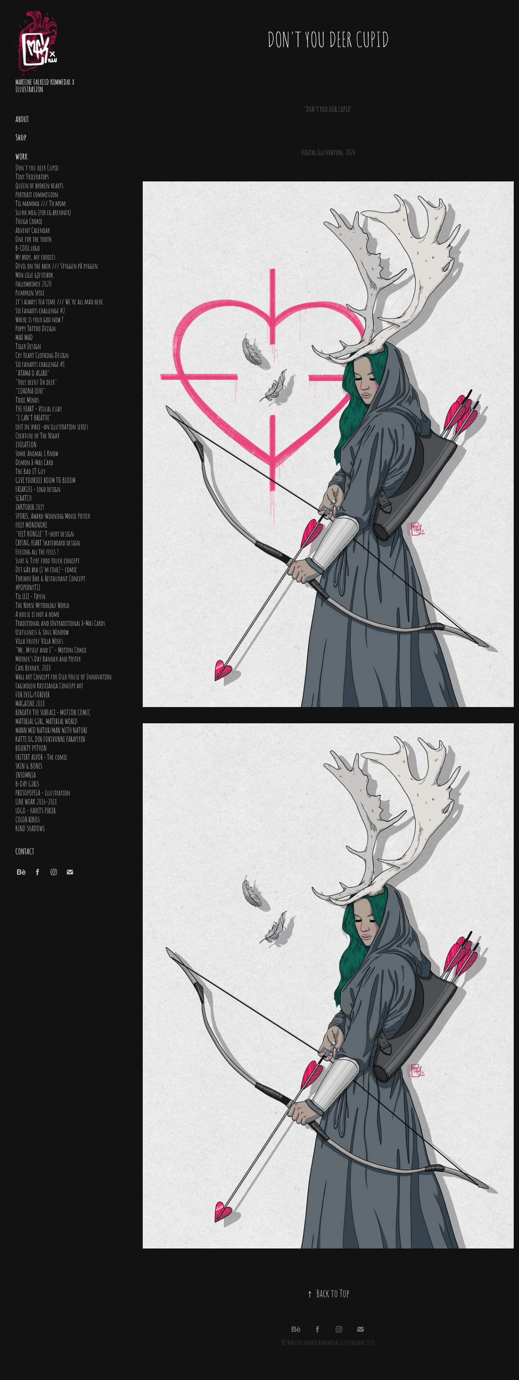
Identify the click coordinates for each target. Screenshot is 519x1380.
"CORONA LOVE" (30, 390)
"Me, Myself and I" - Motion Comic (51, 649)
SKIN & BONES (28, 765)
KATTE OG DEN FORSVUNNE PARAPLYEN (50, 739)
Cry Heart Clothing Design (42, 355)
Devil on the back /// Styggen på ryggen (56, 265)
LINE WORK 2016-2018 (36, 801)
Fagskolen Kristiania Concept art (49, 685)
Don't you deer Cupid (36, 167)
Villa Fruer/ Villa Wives (39, 640)
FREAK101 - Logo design (37, 489)
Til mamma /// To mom (40, 203)
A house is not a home (37, 614)
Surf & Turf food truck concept (47, 560)
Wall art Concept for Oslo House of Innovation (63, 676)
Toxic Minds (27, 399)
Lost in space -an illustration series (51, 426)
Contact (24, 850)
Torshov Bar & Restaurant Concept (50, 578)
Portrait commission (36, 194)
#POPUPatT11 (28, 587)
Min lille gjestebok (34, 274)
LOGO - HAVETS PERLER (35, 810)
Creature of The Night (37, 435)
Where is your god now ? (39, 319)
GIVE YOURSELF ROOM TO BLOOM (45, 480)
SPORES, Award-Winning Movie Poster (52, 515)
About (22, 118)
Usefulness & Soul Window (42, 631)
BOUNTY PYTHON (31, 748)
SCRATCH (23, 497)
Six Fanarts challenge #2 (40, 310)
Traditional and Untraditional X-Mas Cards (60, 622)
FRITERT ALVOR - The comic (41, 756)
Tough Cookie (29, 221)
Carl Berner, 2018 (33, 667)
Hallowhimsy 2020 (33, 283)
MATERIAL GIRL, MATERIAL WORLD (46, 721)
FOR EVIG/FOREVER (32, 694)
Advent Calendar (32, 230)
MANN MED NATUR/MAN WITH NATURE (51, 730)
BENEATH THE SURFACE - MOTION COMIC (52, 712)
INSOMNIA (25, 774)
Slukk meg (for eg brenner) (43, 212)
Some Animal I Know (36, 453)
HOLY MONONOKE (31, 524)
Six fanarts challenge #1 (40, 364)
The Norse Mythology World (42, 605)
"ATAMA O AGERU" (32, 372)
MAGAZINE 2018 (30, 703)
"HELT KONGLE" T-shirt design (44, 533)
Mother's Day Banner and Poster (48, 658)
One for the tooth (33, 239)
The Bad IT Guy (30, 471)
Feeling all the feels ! (37, 551)
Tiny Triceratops (32, 176)
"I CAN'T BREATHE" (33, 417)
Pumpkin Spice (30, 292)
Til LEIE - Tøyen (30, 596)
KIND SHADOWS (30, 828)
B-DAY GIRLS (27, 783)
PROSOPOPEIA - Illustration (42, 792)
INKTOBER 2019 (29, 506)
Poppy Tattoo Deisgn (35, 328)
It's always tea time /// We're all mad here (59, 301)
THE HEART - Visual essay (38, 408)
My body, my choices (35, 256)
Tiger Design (28, 346)
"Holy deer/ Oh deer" (36, 381)
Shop (20, 137)
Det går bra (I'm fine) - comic (46, 569)
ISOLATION (25, 444)
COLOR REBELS (27, 819)
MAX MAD (24, 337)
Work (21, 156)
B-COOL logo (27, 247)
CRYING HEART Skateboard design (47, 542)
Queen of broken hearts (39, 185)
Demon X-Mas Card (34, 462)
